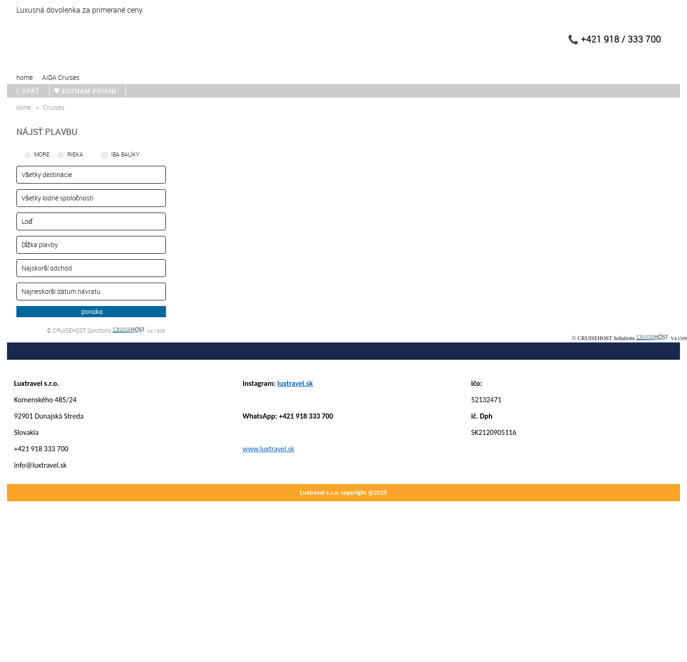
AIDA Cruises (60, 77)
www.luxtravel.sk (268, 448)
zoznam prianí (90, 90)
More (42, 154)
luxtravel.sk (295, 383)
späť (30, 90)
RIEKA (75, 154)
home (24, 77)
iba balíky (125, 154)
